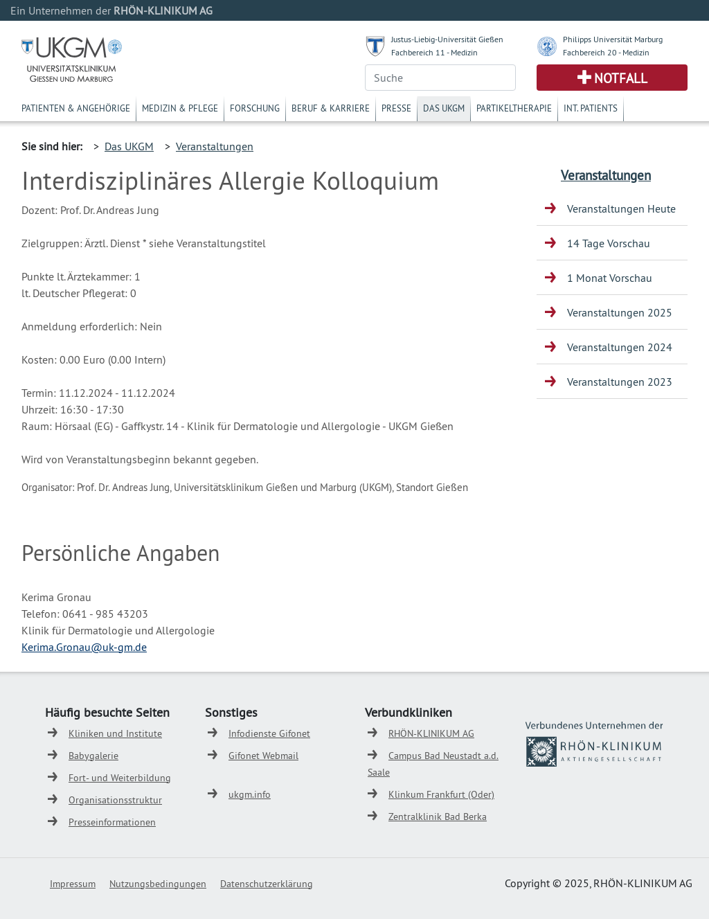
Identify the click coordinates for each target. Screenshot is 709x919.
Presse (396, 108)
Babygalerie (93, 755)
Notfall (620, 78)
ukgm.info (249, 794)
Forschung (255, 108)
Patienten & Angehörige (75, 108)
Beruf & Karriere (330, 108)
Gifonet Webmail (263, 755)
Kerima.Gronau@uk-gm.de (84, 647)
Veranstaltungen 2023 (619, 382)
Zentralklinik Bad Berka (437, 816)
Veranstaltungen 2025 (619, 312)
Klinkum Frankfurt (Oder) (441, 794)
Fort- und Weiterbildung (120, 777)
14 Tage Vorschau (608, 243)
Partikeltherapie (514, 108)
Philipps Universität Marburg (613, 39)
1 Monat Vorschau (609, 278)
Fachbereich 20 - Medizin (606, 52)
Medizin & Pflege (180, 108)
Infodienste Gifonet (269, 733)
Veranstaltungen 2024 (619, 347)
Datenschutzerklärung (266, 883)
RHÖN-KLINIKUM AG (431, 733)
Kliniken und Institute (115, 733)
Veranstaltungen (214, 146)
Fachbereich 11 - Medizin (434, 52)
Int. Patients (591, 108)
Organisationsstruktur (115, 800)
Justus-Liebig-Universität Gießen (447, 39)
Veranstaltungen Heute (621, 208)
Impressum (73, 883)
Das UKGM (444, 108)
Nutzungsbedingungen (157, 883)
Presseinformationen (112, 822)
